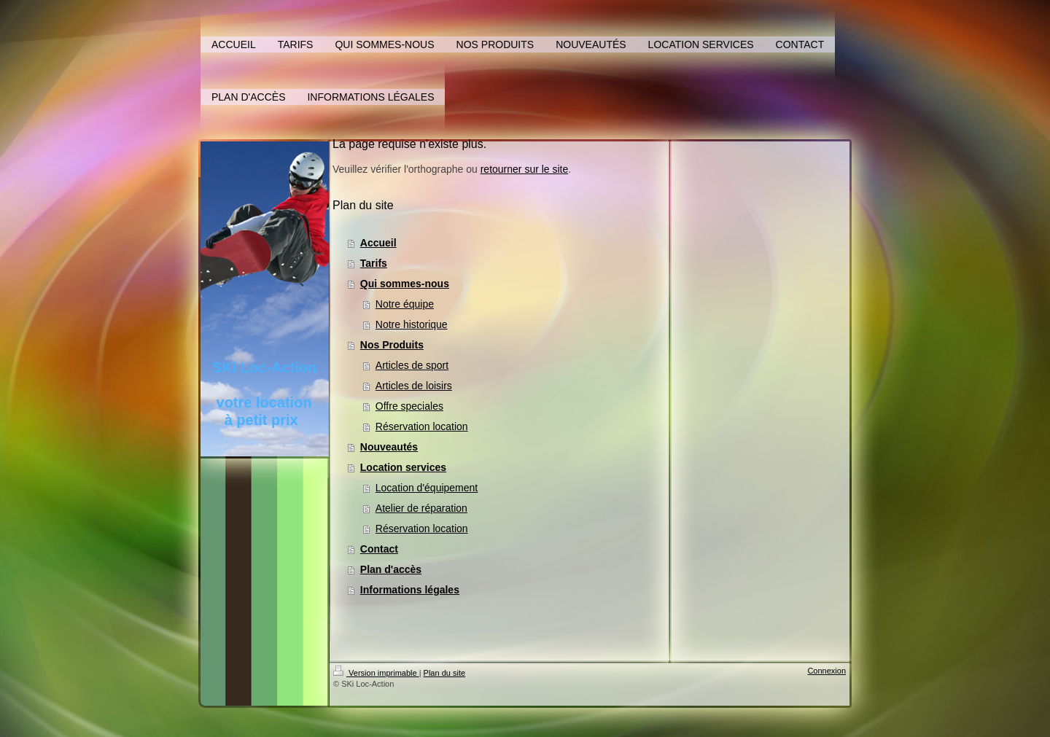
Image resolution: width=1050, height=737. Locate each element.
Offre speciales (409, 406)
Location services (403, 467)
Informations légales (409, 590)
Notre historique (412, 324)
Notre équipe (405, 304)
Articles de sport (412, 365)
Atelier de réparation (421, 508)
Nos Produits (392, 345)
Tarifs (373, 263)
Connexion (826, 670)
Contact (379, 549)
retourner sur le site (525, 169)
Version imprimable (376, 672)
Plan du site (444, 672)
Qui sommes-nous (404, 283)
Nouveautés (389, 447)
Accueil (378, 243)
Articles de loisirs (414, 385)
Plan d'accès (390, 569)
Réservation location (422, 426)
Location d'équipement (427, 488)
